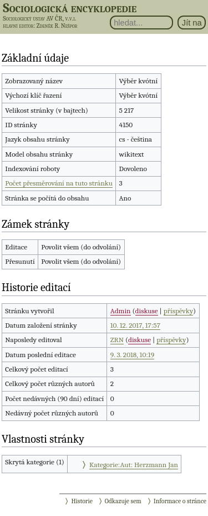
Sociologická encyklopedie (69, 8)
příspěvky (178, 311)
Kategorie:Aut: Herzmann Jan (133, 464)
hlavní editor (18, 25)
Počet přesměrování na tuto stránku (59, 183)
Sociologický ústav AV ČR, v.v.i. (39, 18)
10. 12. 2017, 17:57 (135, 325)
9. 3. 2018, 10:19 (132, 354)
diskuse (146, 311)
